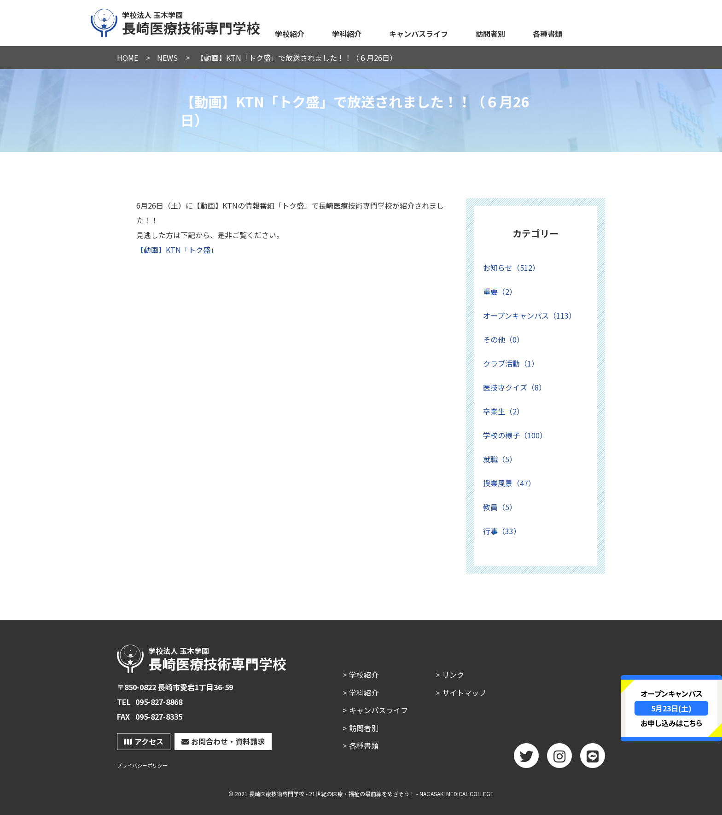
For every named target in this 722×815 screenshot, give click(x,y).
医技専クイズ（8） (514, 387)
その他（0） (503, 339)
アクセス (143, 741)
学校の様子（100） (515, 435)
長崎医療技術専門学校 (176, 22)
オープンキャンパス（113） (529, 315)
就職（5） (500, 459)
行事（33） (502, 530)
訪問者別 (490, 33)
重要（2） (500, 291)
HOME (127, 57)
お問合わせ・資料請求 (223, 741)
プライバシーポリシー (142, 765)
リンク (453, 674)
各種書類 (547, 33)
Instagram (559, 759)
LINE (592, 759)
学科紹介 (346, 33)
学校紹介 (289, 33)
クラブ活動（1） (511, 363)
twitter (526, 759)
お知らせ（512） (511, 267)
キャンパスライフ (418, 33)
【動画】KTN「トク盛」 (177, 249)
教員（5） (500, 506)
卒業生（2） (503, 411)
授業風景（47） (509, 483)
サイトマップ (464, 692)
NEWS (167, 57)
